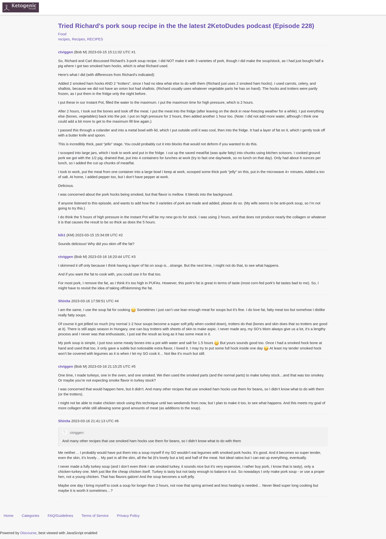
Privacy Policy (128, 515)
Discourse (28, 533)
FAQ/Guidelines (60, 515)
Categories (30, 515)
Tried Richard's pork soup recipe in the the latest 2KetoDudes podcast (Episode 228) (186, 25)
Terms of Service (95, 515)
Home (8, 515)
